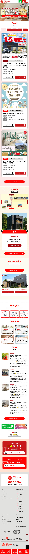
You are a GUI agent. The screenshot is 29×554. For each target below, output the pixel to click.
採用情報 (18, 524)
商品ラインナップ (20, 489)
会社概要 (18, 515)
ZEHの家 (20, 501)
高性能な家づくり (5, 519)
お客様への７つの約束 (6, 521)
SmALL (20, 506)
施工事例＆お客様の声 (6, 499)
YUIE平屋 (21, 508)
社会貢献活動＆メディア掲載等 (21, 518)
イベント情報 (4, 494)
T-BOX (20, 494)
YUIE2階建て (21, 511)
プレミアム (21, 499)
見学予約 (20, 77)
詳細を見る (8, 77)
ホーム (3, 489)
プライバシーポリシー (21, 526)
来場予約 (3, 496)
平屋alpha (21, 504)
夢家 (19, 496)
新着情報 (3, 491)
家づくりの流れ (5, 524)
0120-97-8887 (14, 482)
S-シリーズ (21, 491)
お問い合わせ (19, 521)
